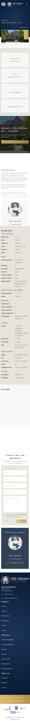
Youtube (3, 687)
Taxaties (4, 649)
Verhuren (4, 654)
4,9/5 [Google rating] (23, 708)
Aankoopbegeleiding (7, 640)
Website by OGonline (15, 701)
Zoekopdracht (5, 664)
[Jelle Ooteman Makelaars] (15, 4)
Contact (3, 630)
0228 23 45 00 (8, 594)
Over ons (4, 625)
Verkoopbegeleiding (7, 644)
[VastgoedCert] (8, 708)
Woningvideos (5, 616)
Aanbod (3, 606)
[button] (26, 37)
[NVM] (16, 708)
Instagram (4, 678)
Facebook (4, 683)
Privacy (21, 697)
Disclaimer (10, 697)
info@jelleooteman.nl (10, 598)
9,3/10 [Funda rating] (15, 712)
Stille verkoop (5, 659)
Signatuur (4, 611)
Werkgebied (5, 621)
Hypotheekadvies (6, 669)
